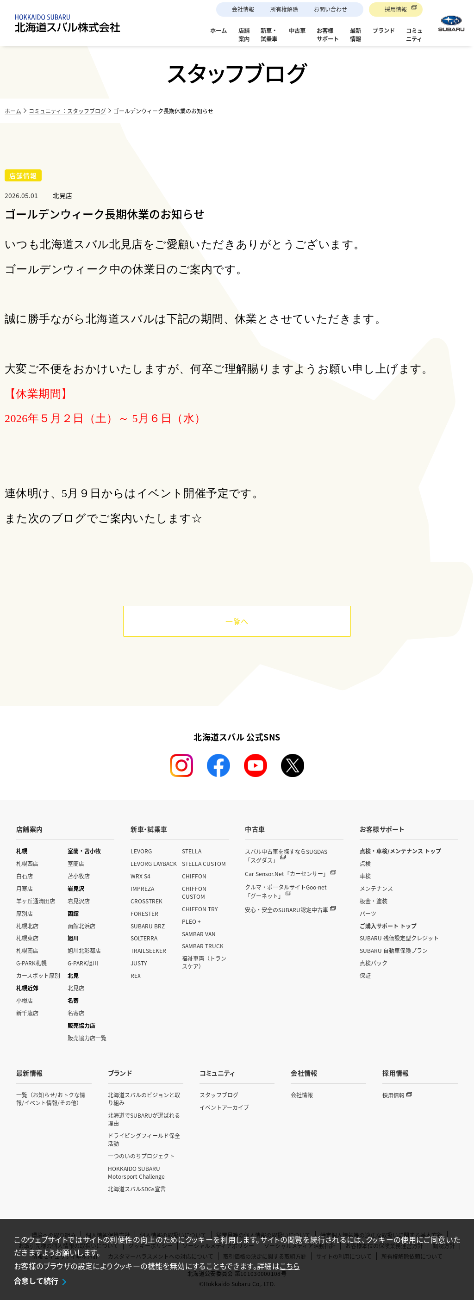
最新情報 (29, 1072)
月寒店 (24, 888)
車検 (365, 876)
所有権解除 (284, 9)
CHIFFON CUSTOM (194, 892)
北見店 (76, 988)
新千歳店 (27, 1013)
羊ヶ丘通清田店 (35, 901)
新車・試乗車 (149, 828)
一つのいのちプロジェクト (141, 1156)
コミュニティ (217, 1072)
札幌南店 (27, 950)
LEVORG (141, 851)
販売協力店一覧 (87, 1038)
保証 (365, 975)
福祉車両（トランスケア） (204, 962)
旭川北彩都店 (84, 950)
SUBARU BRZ (148, 926)
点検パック (373, 963)
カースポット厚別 (38, 975)
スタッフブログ (219, 1095)
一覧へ (236, 621)
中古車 (255, 828)
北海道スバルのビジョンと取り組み (144, 1099)
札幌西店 (27, 863)
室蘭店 (76, 863)
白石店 (24, 876)
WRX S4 (140, 876)
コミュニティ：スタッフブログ (67, 111)
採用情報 (396, 9)
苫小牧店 (79, 876)
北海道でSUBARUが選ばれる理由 (144, 1119)
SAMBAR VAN (199, 934)
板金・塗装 (373, 901)
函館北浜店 (81, 926)
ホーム (13, 111)
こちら (289, 1265)
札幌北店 (27, 926)
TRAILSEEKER (148, 950)
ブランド (120, 1072)
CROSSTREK (146, 901)
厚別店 (24, 913)
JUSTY (139, 963)
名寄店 (76, 1013)
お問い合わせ (330, 9)
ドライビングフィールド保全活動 (144, 1139)
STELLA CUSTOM (204, 863)
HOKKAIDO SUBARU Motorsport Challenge (136, 1172)
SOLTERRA (144, 938)
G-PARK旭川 (83, 963)
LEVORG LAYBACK (154, 863)
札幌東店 (27, 938)
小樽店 (24, 1000)
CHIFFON (194, 876)
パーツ (368, 913)
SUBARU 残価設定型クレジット (399, 938)
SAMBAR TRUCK (203, 946)
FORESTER (144, 913)
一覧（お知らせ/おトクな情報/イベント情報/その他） (50, 1099)
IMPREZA (142, 888)
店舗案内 (29, 828)
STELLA (191, 851)
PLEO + (191, 921)
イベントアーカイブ (224, 1107)
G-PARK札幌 (31, 963)
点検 (365, 863)
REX (136, 975)
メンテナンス (376, 888)
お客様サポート (382, 828)
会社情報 (243, 9)
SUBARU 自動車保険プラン (394, 950)
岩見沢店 (79, 901)
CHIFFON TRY (200, 909)
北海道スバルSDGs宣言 (137, 1189)
